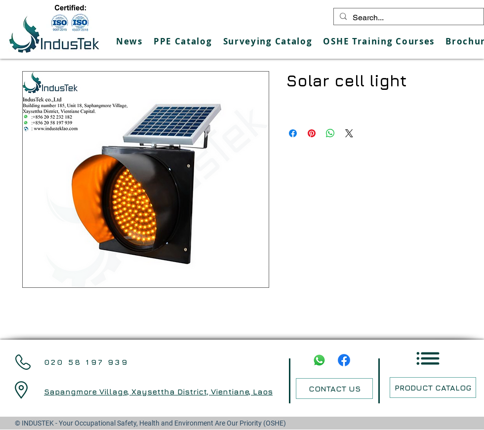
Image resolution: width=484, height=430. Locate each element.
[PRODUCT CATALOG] (433, 387)
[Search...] (408, 17)
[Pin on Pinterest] (312, 133)
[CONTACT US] (334, 388)
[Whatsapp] (319, 360)
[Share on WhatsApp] (330, 133)
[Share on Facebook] (293, 133)
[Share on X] (349, 133)
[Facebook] (344, 360)
